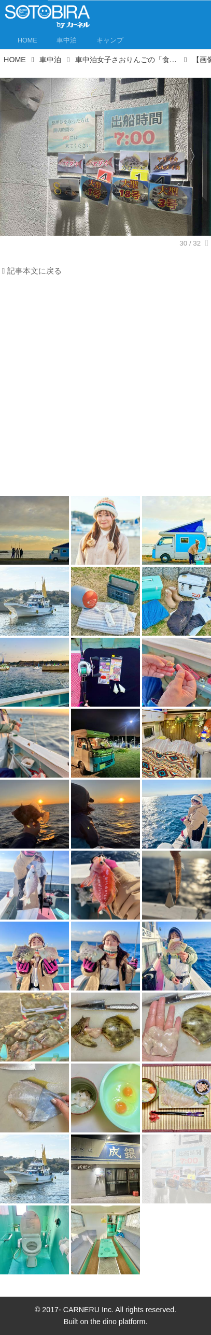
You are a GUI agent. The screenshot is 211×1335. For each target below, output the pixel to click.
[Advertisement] (105, 388)
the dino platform (117, 1321)
